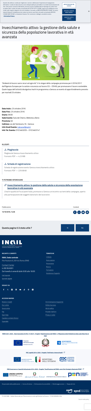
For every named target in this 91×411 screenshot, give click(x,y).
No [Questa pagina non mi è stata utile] (82, 228)
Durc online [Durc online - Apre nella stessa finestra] (5, 305)
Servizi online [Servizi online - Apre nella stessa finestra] (6, 308)
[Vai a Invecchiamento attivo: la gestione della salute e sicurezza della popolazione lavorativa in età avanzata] (45, 186)
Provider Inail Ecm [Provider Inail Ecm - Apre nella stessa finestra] (51, 312)
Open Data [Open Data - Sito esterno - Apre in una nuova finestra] (5, 315)
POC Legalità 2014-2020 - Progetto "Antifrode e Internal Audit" (44, 353)
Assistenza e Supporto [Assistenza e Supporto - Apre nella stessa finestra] (53, 273)
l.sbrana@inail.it (24, 127)
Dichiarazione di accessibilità (42, 384)
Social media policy (83, 399)
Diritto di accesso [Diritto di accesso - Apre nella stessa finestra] (51, 305)
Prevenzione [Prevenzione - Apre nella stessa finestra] (50, 263)
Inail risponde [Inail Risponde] (6, 275)
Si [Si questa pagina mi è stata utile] (67, 228)
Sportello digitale (7, 278)
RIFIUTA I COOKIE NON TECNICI (69, 11)
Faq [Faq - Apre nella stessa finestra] (3, 312)
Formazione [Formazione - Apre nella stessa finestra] (49, 270)
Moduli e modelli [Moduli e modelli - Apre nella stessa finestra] (7, 302)
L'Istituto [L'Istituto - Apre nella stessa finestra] (48, 257)
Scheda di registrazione (23, 163)
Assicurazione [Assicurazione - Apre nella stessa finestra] (50, 260)
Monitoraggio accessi (58, 384)
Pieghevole (22, 149)
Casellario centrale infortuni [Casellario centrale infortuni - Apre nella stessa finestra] (10, 318)
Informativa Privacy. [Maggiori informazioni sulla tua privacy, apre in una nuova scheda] (9, 15)
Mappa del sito (71, 384)
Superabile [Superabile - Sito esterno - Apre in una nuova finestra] (5, 321)
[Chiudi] (89, 10)
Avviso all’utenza (27, 384)
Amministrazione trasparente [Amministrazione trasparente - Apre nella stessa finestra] (54, 302)
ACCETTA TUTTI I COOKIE (69, 17)
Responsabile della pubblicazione (11, 384)
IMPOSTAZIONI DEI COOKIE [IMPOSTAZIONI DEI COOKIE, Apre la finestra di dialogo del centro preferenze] (69, 4)
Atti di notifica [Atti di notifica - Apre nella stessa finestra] (50, 308)
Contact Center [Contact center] (8, 265)
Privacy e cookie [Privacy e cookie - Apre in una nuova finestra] (50, 315)
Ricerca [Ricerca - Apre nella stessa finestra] (48, 267)
